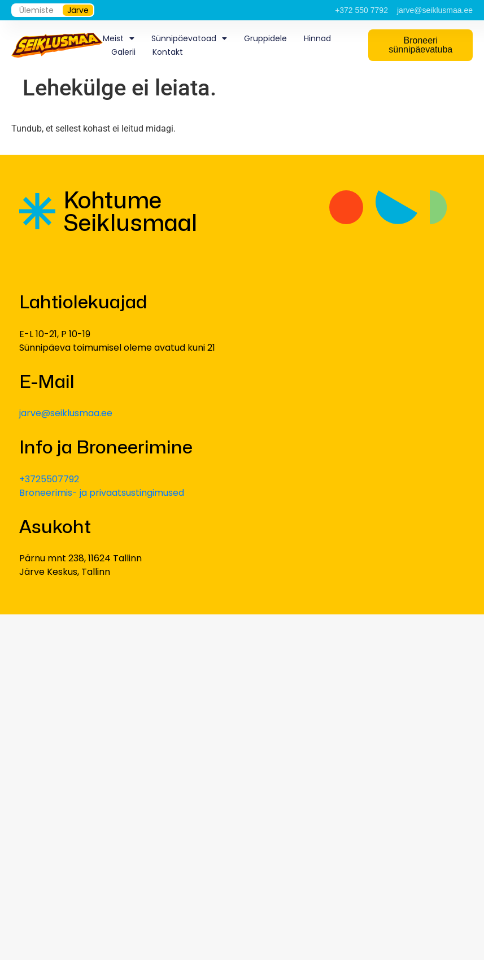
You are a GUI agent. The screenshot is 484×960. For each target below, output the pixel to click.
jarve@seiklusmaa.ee (65, 413)
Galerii (123, 52)
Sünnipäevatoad (189, 38)
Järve (78, 10)
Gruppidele (265, 38)
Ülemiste (36, 10)
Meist (118, 38)
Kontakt (167, 52)
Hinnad (317, 38)
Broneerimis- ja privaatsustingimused (101, 492)
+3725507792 (49, 479)
